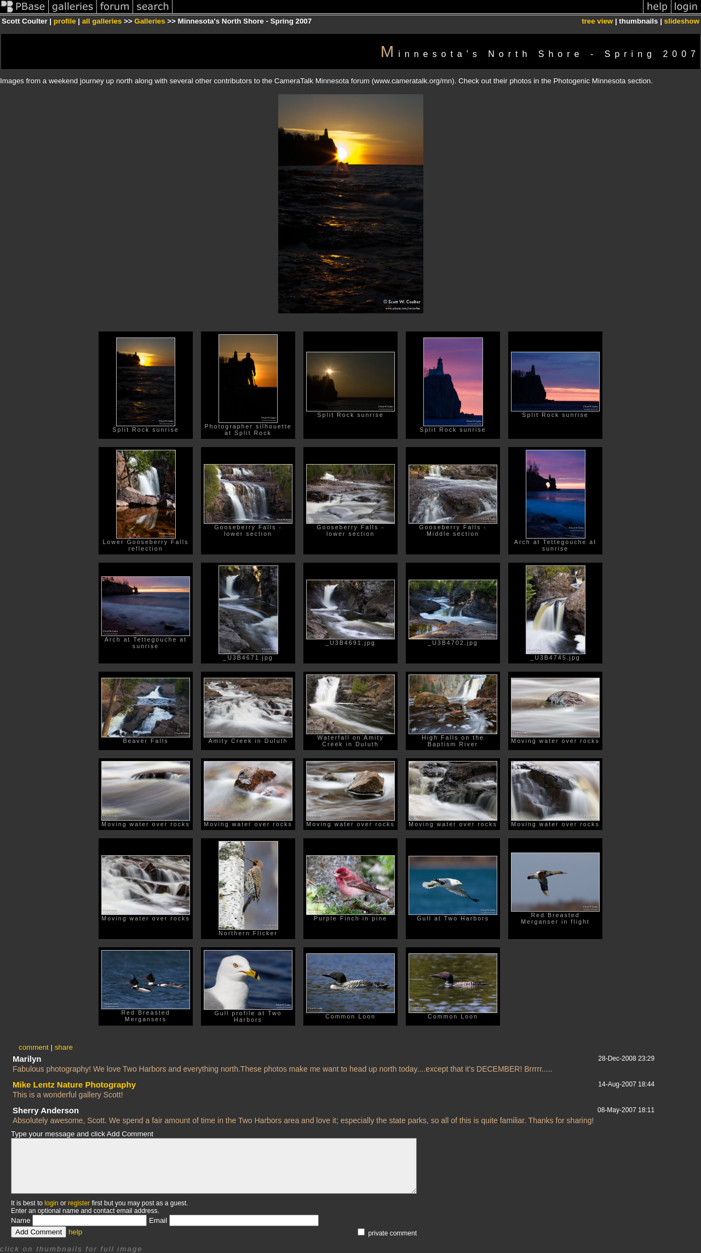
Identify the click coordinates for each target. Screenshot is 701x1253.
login (51, 1203)
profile (65, 21)
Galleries (149, 21)
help (75, 1232)
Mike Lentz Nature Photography (74, 1084)
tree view (597, 21)
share (64, 1047)
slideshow (681, 21)
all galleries (102, 21)
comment (34, 1047)
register (79, 1203)
